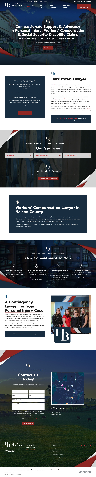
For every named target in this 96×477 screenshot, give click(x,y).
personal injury (57, 99)
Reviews (36, 1)
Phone (13, 395)
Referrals (29, 1)
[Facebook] (84, 445)
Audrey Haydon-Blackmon (59, 84)
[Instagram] (87, 445)
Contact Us (46, 1)
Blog (41, 1)
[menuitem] (6, 474)
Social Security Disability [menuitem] (66, 6)
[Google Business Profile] (81, 445)
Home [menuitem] (28, 6)
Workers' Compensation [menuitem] (52, 6)
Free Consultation (84, 6)
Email (30, 395)
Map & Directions (55, 416)
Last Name (31, 391)
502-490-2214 (86, 1)
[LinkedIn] (90, 445)
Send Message (28, 423)
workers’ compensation (65, 98)
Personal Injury (56, 451)
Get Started (48, 48)
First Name (14, 391)
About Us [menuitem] (33, 6)
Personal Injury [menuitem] (41, 6)
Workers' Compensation (58, 454)
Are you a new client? (16, 399)
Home (54, 445)
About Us (55, 448)
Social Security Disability (78, 98)
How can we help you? (16, 403)
